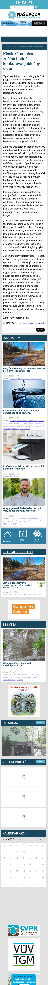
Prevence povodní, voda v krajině (22, 379)
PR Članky (14, 476)
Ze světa (20, 680)
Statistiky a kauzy (27, 426)
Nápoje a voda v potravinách (32, 47)
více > (39, 722)
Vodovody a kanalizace (21, 429)
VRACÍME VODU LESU (18, 552)
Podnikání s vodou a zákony (25, 423)
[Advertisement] (24, 905)
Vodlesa (38, 379)
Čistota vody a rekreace (18, 674)
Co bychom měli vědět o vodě (21, 421)
